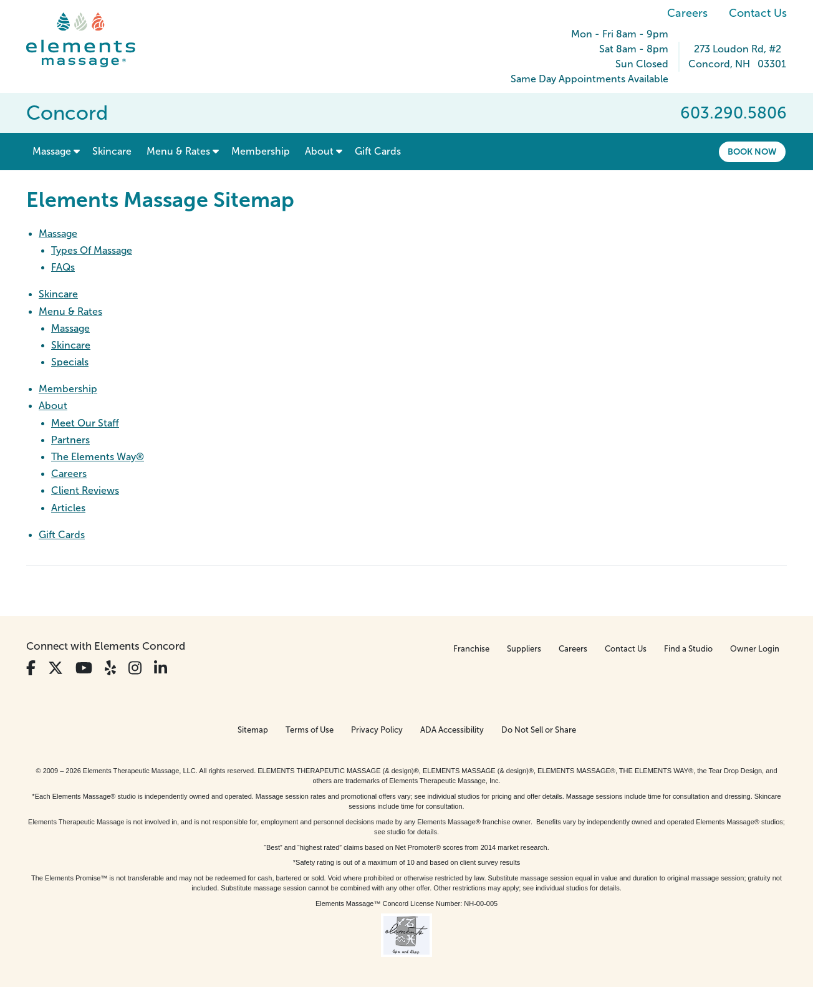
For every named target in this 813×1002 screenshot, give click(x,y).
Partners (70, 440)
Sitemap (253, 730)
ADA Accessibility (452, 730)
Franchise (471, 648)
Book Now (752, 152)
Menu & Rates (70, 311)
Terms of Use (310, 730)
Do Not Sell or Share (538, 730)
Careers (687, 13)
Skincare (58, 294)
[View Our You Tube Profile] (83, 668)
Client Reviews (85, 490)
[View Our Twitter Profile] (55, 668)
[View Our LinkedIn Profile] (160, 668)
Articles (68, 508)
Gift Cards (62, 534)
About (53, 405)
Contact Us (758, 13)
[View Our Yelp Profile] (110, 668)
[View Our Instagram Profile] (135, 668)
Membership (68, 388)
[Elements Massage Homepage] (90, 40)
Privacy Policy (377, 730)
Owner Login (754, 648)
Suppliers (524, 648)
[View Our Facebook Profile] (31, 668)
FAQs (63, 267)
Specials (70, 362)
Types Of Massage (91, 250)
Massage (58, 233)
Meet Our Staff (85, 423)
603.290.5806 (733, 113)
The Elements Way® (97, 456)
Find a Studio (688, 648)
